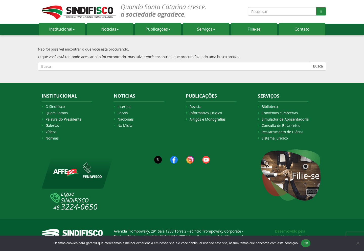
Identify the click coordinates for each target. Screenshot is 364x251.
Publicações (158, 29)
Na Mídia (125, 125)
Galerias (52, 125)
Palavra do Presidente (63, 119)
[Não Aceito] (357, 243)
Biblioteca (270, 106)
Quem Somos (57, 112)
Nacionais (126, 119)
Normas (52, 138)
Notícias (110, 29)
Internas (124, 106)
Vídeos (51, 131)
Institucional (62, 29)
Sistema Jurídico (275, 138)
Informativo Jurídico (206, 112)
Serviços (206, 29)
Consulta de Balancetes (281, 125)
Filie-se (253, 29)
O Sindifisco (55, 106)
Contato (301, 29)
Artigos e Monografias (208, 119)
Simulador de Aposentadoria (285, 119)
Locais (123, 112)
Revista (195, 106)
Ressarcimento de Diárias (282, 131)
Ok (306, 243)
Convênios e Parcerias (280, 112)
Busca (318, 66)
